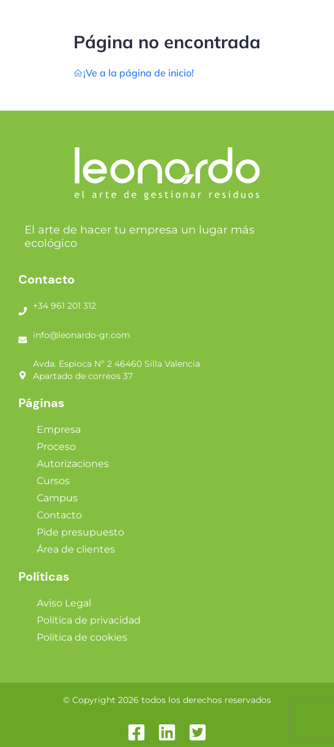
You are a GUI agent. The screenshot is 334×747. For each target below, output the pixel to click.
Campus (57, 498)
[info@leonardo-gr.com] (22, 335)
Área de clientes (76, 549)
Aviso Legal (64, 603)
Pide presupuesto (80, 532)
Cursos (53, 481)
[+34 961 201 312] (22, 306)
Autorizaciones (73, 463)
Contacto (59, 515)
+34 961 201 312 (64, 305)
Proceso (56, 446)
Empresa (59, 429)
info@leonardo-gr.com (81, 334)
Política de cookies (82, 637)
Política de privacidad (89, 620)
